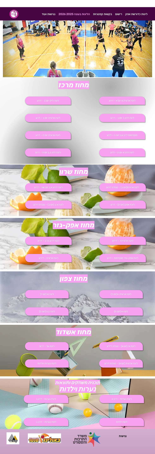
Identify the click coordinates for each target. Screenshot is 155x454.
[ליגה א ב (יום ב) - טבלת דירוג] (48, 205)
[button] (122, 118)
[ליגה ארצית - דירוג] (48, 258)
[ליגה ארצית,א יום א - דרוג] (122, 101)
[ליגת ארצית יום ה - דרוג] (48, 135)
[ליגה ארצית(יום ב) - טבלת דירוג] (122, 187)
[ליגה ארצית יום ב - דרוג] (48, 118)
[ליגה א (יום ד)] (47, 294)
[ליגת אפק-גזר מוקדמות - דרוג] (122, 258)
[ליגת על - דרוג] (47, 346)
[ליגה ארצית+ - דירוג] (122, 241)
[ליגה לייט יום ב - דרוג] (48, 101)
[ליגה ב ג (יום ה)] (47, 311)
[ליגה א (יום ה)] (121, 311)
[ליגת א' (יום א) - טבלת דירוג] (121, 346)
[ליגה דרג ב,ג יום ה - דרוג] (48, 152)
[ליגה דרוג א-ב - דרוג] (48, 241)
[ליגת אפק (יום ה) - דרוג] (122, 205)
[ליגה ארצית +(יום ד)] (121, 294)
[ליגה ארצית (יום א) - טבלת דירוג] (121, 363)
